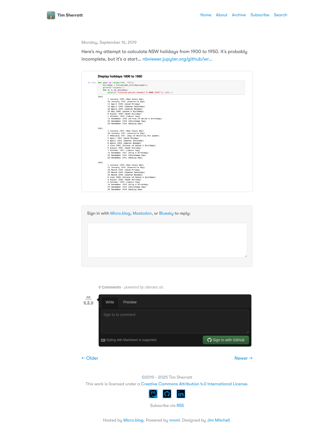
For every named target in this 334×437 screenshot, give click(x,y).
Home (205, 15)
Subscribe (260, 15)
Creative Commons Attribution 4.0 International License (194, 384)
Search (280, 15)
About (221, 15)
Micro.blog (120, 213)
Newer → (244, 358)
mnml (174, 420)
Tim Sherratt (65, 15)
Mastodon (142, 213)
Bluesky (166, 213)
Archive (239, 15)
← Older (89, 358)
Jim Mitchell (218, 420)
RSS (180, 405)
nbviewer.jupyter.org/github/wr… (177, 59)
